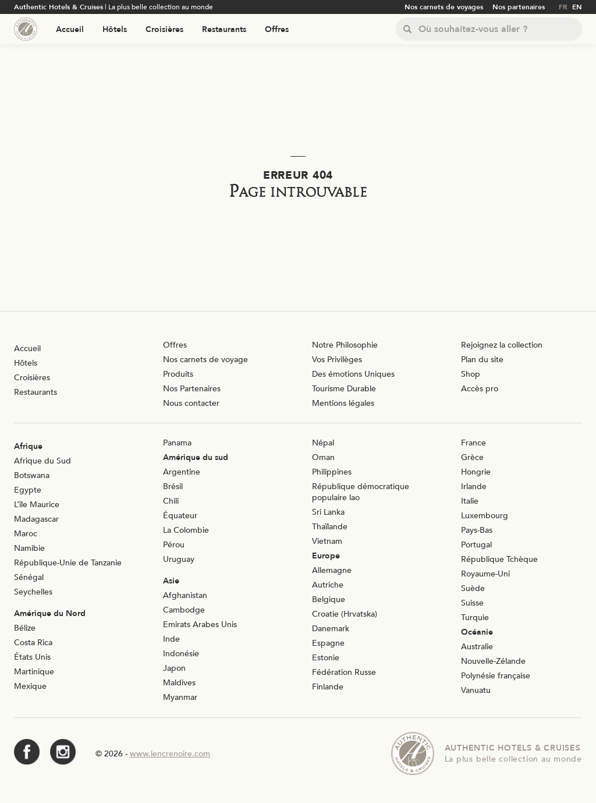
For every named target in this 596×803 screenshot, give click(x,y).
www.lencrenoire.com (170, 753)
